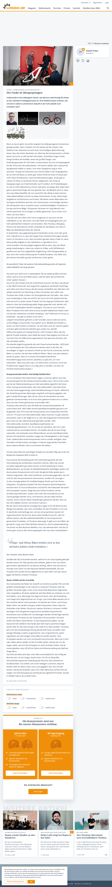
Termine (57, 8)
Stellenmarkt (44, 8)
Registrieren (97, 3)
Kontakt (70, 884)
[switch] (9, 698)
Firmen (67, 8)
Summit (76, 8)
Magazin (32, 8)
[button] (31, 881)
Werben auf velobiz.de (83, 884)
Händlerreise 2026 (91, 8)
